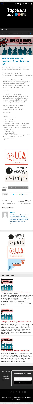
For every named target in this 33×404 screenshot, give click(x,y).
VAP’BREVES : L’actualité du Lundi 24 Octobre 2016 (24, 201)
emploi (16, 187)
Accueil (2, 54)
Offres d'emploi (14, 69)
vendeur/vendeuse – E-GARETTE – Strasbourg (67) (9, 201)
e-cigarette (11, 187)
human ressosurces (24, 187)
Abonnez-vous (23, 383)
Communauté (7, 54)
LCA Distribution (6, 376)
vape (4, 189)
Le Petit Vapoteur (6, 375)
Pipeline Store (5, 378)
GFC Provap (5, 380)
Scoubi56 (12, 212)
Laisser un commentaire (24, 69)
